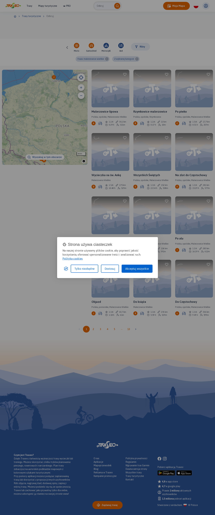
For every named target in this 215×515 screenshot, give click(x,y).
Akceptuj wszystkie (137, 268)
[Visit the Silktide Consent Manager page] (66, 269)
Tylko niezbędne (84, 268)
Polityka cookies (72, 258)
